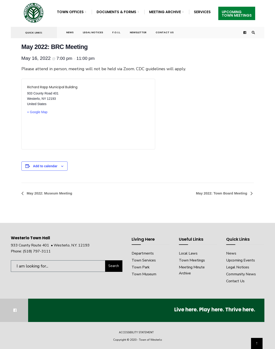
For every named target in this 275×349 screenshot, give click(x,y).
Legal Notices (93, 32)
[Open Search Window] (253, 33)
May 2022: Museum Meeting (49, 193)
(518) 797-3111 (37, 251)
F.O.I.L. (116, 32)
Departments (143, 253)
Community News (241, 274)
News (70, 32)
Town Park (141, 267)
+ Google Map (37, 112)
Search (113, 266)
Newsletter (138, 32)
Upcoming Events (240, 260)
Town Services (144, 260)
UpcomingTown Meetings (237, 13)
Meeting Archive (165, 11)
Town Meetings (192, 260)
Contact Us (165, 32)
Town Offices (70, 11)
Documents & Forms (116, 11)
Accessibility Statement (136, 332)
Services (202, 11)
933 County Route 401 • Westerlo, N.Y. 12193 (50, 245)
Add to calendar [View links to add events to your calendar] (45, 166)
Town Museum (144, 274)
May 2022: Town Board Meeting (222, 193)
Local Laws (188, 253)
